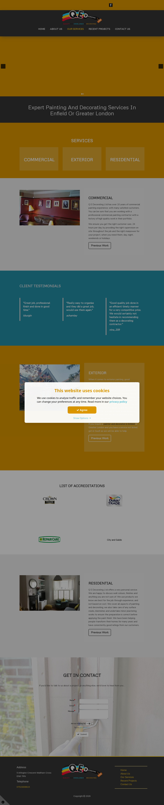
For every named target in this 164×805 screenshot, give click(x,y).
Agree (82, 410)
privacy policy (118, 401)
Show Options (82, 418)
